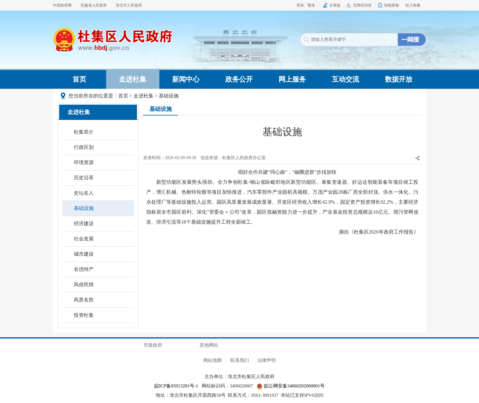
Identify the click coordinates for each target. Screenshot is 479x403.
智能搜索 (391, 5)
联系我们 (239, 360)
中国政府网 (62, 5)
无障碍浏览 (362, 5)
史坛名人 (84, 193)
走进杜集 (132, 79)
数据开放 (398, 79)
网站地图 (212, 360)
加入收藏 (412, 5)
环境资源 (84, 162)
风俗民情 (84, 284)
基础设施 (169, 95)
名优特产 (84, 269)
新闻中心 (186, 79)
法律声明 (266, 360)
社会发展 (84, 238)
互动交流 (345, 79)
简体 (300, 5)
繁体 (311, 5)
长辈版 (334, 5)
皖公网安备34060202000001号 (290, 385)
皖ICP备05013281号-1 (176, 385)
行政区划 (84, 147)
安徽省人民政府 (94, 5)
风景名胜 (84, 299)
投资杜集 (84, 315)
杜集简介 (84, 132)
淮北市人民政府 (129, 5)
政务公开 (239, 79)
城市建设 (84, 254)
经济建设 (84, 223)
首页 (79, 79)
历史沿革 (84, 177)
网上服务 (292, 79)
